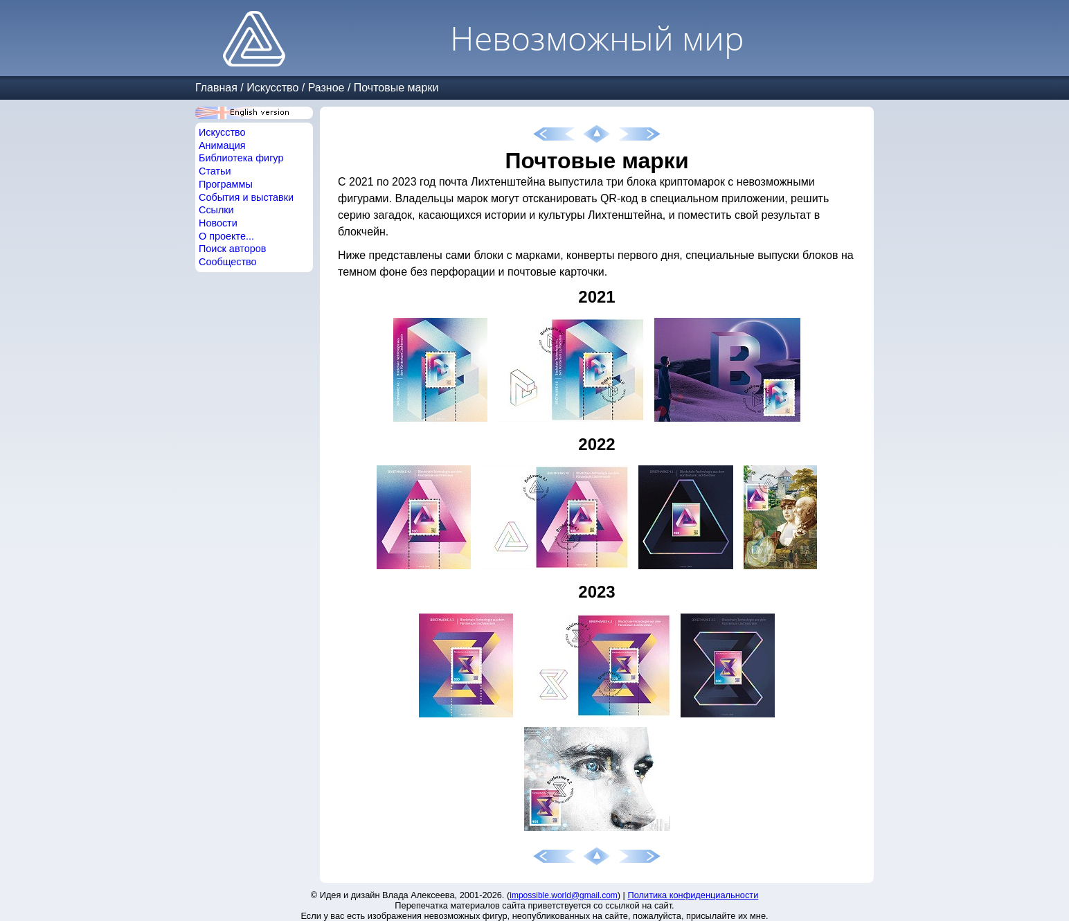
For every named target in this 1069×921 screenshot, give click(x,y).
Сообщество (228, 261)
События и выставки (246, 197)
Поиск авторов (232, 248)
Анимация (222, 145)
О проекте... (226, 236)
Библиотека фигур (241, 157)
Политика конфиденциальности (693, 895)
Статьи (215, 171)
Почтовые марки (396, 87)
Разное (326, 87)
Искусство (272, 87)
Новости (218, 223)
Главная (216, 87)
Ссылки (216, 209)
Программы (226, 184)
